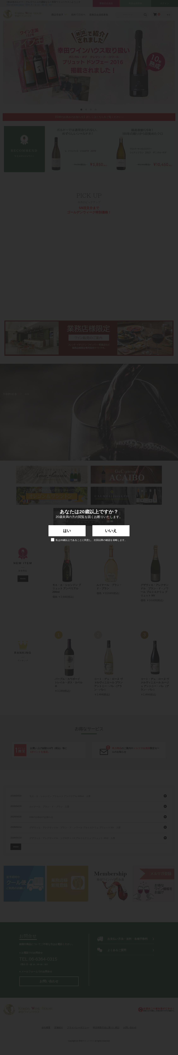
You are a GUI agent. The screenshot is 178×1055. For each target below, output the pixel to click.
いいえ (111, 531)
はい (67, 531)
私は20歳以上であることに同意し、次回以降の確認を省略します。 (89, 540)
